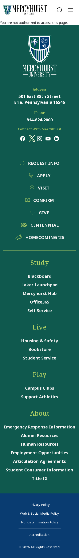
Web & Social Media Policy (39, 513)
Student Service (39, 358)
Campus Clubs (39, 388)
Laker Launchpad (39, 285)
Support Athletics (39, 397)
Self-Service (39, 310)
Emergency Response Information (39, 427)
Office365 (39, 302)
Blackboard (40, 276)
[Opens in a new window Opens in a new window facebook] (22, 138)
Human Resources (40, 444)
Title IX (39, 478)
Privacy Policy (39, 504)
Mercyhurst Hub (40, 293)
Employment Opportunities (39, 452)
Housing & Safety (39, 341)
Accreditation (39, 534)
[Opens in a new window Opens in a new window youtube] (48, 138)
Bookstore (39, 349)
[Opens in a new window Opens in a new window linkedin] (56, 138)
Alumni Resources (39, 435)
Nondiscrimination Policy (39, 522)
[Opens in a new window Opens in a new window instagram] (39, 138)
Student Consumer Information (39, 470)
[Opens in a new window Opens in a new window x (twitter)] (31, 138)
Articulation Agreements (39, 461)
